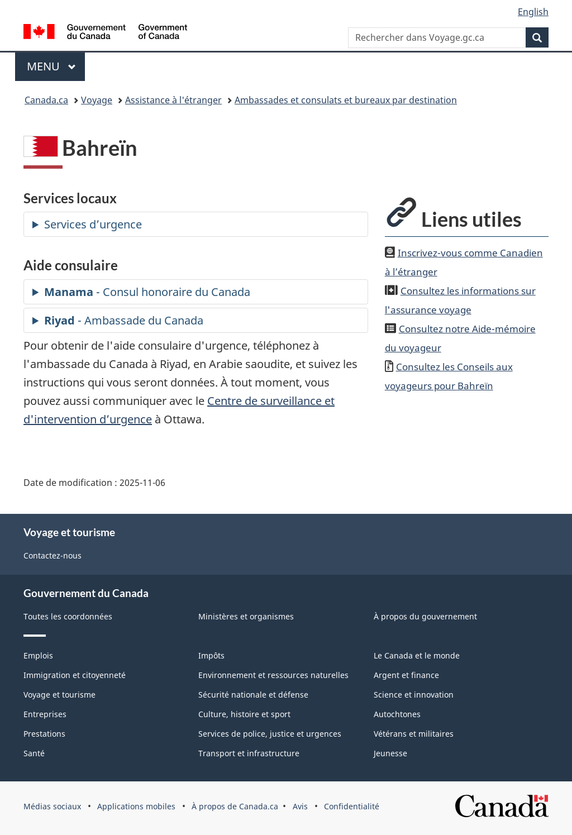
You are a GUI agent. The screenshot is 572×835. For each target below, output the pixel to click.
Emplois (38, 655)
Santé (34, 753)
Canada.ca (46, 100)
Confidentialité (351, 806)
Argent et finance (406, 675)
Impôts (211, 655)
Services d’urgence (93, 224)
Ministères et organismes (246, 616)
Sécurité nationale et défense (253, 694)
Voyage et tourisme (59, 694)
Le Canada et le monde (417, 655)
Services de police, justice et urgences (269, 733)
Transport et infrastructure (248, 753)
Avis (300, 806)
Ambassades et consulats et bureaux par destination (346, 100)
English (533, 12)
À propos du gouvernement (425, 616)
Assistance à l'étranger (173, 100)
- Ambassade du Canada (123, 320)
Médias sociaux (52, 806)
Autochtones (397, 714)
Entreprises (44, 714)
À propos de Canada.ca (235, 806)
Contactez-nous (52, 555)
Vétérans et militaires (414, 733)
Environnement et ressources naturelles (273, 675)
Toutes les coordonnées (67, 616)
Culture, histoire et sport (244, 714)
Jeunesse (390, 753)
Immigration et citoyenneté (74, 675)
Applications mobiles (136, 806)
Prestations (44, 733)
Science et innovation (414, 694)
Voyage (96, 100)
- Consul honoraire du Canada (147, 291)
